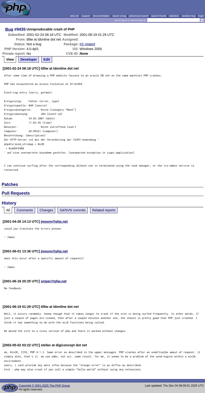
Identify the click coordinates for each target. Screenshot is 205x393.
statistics (174, 15)
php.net (74, 15)
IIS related (87, 44)
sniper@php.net (54, 281)
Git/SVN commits (73, 210)
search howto (158, 15)
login (201, 15)
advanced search (138, 15)
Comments (25, 210)
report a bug (119, 15)
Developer (29, 59)
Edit (46, 59)
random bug (189, 15)
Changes (46, 210)
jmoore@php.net (54, 221)
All (8, 210)
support (86, 15)
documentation (101, 15)
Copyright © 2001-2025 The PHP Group (44, 385)
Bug (9, 29)
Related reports (103, 210)
